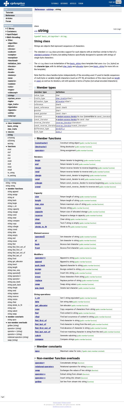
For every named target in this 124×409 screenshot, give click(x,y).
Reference (10, 15)
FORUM (80, 3)
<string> (7, 120)
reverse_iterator (63, 123)
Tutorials (9, 12)
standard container (42, 55)
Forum (8, 21)
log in (118, 2)
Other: (10, 40)
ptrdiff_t (60, 129)
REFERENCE (64, 3)
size (38, 81)
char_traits (67, 66)
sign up (112, 2)
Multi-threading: (13, 37)
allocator (79, 66)
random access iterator (67, 116)
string (6, 180)
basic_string (75, 63)
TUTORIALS (54, 3)
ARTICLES (73, 3)
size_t (59, 132)
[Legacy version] (115, 5)
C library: (10, 28)
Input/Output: (12, 34)
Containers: (12, 31)
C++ (5, 9)
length (117, 78)
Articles (9, 18)
